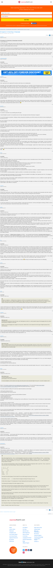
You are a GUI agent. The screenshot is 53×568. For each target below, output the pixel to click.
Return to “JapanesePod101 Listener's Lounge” (8, 511)
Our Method (25, 527)
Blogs (24, 541)
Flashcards (11, 530)
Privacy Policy (23, 25)
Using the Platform (37, 535)
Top (52, 104)
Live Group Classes (13, 536)
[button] (51, 2)
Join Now (26, 19)
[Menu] (2, 2)
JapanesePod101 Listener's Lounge (23, 29)
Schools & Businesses (27, 539)
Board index (3, 29)
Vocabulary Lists (12, 532)
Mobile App (11, 541)
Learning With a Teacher (37, 539)
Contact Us (36, 541)
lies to (30, 415)
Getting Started (37, 529)
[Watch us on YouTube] (26, 550)
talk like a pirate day (9, 385)
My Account (36, 533)
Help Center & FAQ (38, 527)
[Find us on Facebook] (29, 550)
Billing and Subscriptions (36, 531)
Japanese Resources (13, 537)
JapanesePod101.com (34, 564)
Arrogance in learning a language (10, 32)
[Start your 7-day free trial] (13, 550)
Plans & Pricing (26, 534)
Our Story (24, 529)
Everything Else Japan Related (11, 29)
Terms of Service (39, 565)
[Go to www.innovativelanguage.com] (26, 562)
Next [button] (52, 35)
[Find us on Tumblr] (31, 550)
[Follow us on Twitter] (24, 550)
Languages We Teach (27, 537)
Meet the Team (26, 530)
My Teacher (11, 539)
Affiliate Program (26, 542)
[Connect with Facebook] (34, 23)
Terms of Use (19, 25)
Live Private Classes (13, 534)
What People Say (26, 532)
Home (10, 527)
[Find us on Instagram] (24, 552)
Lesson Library (12, 529)
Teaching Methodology (38, 537)
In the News (25, 536)
